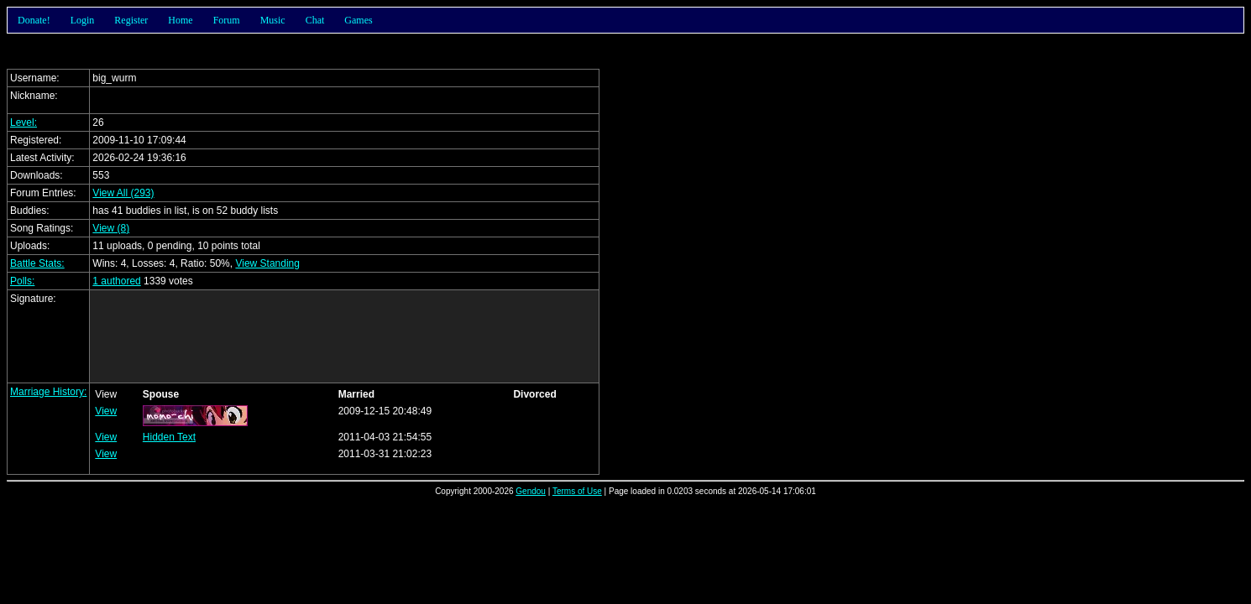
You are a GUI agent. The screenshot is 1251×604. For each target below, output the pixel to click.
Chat (315, 20)
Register (131, 20)
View (106, 411)
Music (272, 20)
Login (83, 20)
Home (180, 20)
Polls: (22, 281)
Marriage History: (48, 392)
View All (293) (123, 193)
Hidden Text (169, 437)
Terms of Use (577, 491)
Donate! (34, 20)
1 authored (116, 281)
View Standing (267, 263)
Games (358, 20)
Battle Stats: (37, 263)
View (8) (110, 228)
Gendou (531, 491)
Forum (226, 20)
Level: (23, 122)
